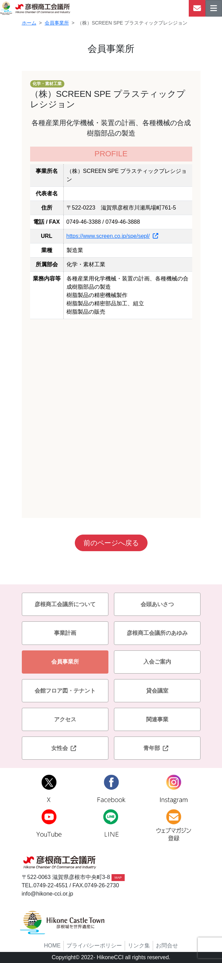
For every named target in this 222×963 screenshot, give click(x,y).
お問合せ (167, 945)
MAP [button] (118, 877)
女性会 (65, 748)
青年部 (157, 748)
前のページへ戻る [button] (111, 543)
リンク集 (139, 945)
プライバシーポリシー (94, 945)
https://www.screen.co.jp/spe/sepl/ (112, 236)
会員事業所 (57, 23)
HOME (52, 945)
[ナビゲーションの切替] (213, 8)
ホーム (29, 23)
